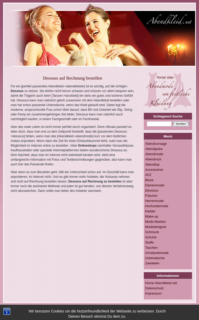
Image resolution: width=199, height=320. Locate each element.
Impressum (153, 293)
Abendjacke (154, 149)
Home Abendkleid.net (161, 283)
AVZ (148, 175)
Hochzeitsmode (156, 206)
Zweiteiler (152, 263)
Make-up (151, 216)
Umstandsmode (157, 253)
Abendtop (152, 164)
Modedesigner (155, 227)
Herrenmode (154, 201)
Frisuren (151, 196)
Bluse (149, 180)
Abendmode (154, 154)
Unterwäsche (155, 258)
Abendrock (153, 159)
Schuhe (151, 237)
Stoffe (149, 242)
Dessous (151, 190)
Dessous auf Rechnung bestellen (72, 78)
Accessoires (154, 170)
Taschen (151, 248)
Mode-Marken (155, 222)
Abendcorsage (156, 144)
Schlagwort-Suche (168, 116)
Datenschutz (154, 288)
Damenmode (154, 185)
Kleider (150, 211)
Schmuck (152, 232)
